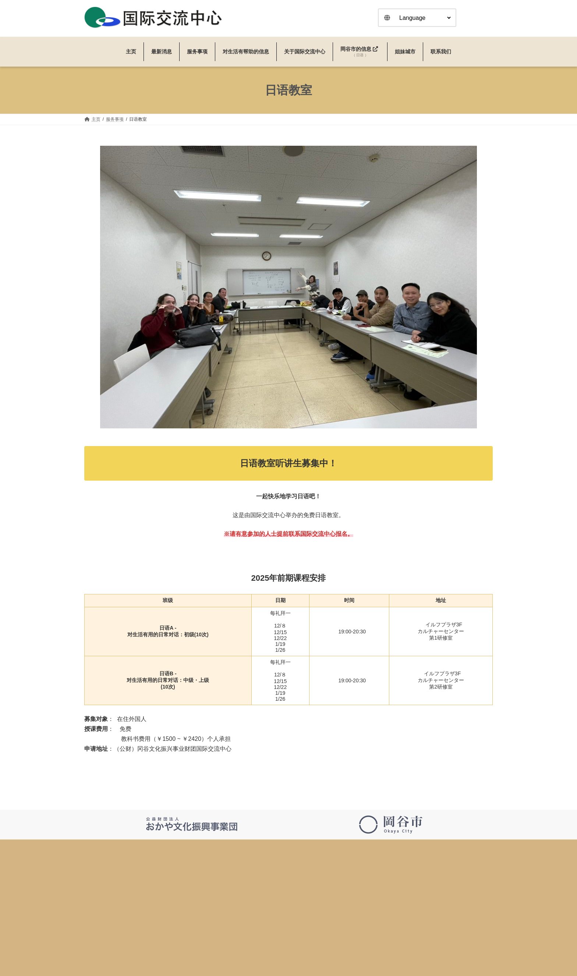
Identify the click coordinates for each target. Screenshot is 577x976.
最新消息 (240, 900)
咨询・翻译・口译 (249, 966)
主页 (235, 887)
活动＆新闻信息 (246, 913)
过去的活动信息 (246, 927)
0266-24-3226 (100, 905)
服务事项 (240, 940)
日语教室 (240, 953)
